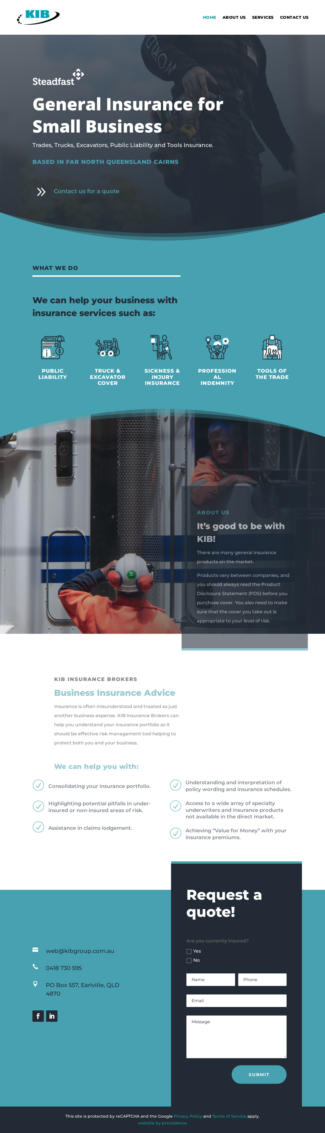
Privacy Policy (188, 1116)
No (193, 960)
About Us (234, 17)
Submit (259, 1074)
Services (263, 17)
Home (209, 17)
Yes (193, 951)
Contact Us (294, 17)
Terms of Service (229, 1116)
